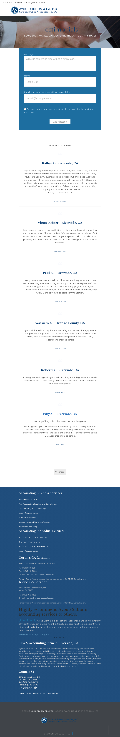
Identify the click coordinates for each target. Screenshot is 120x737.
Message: (29, 54)
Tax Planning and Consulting (32, 508)
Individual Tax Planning (29, 542)
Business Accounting (28, 499)
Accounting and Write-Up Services (34, 522)
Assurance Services (27, 517)
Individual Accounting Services (33, 537)
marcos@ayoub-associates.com (40, 574)
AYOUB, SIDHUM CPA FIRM (41, 710)
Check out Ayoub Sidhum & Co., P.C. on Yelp (39, 692)
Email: (27, 92)
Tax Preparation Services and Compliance (38, 504)
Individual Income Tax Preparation (34, 546)
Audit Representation (28, 513)
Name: (27, 75)
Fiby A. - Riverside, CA (60, 414)
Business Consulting (28, 526)
